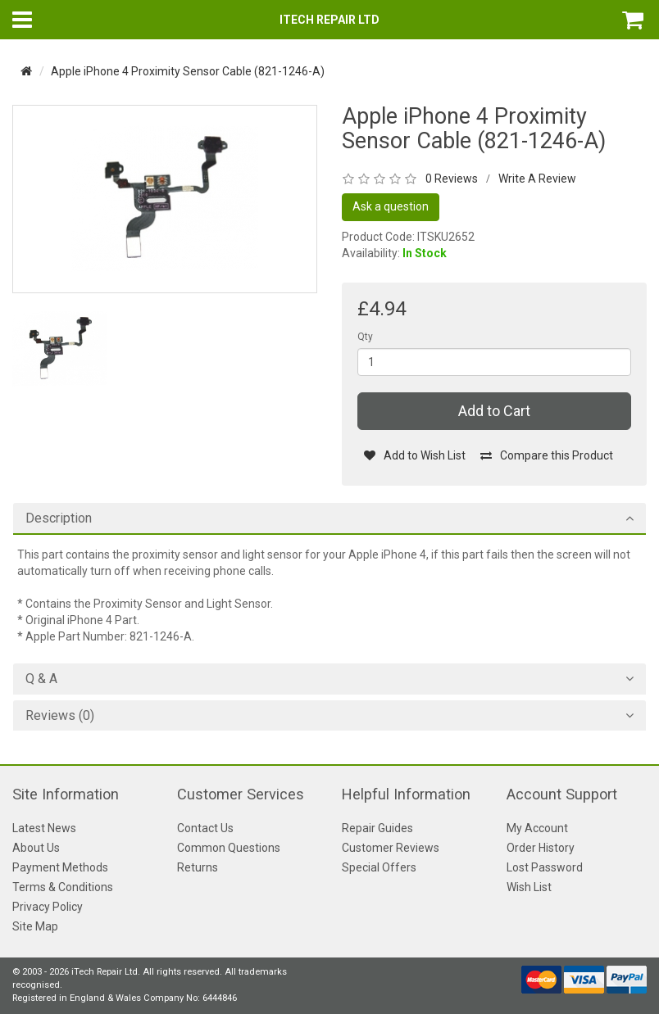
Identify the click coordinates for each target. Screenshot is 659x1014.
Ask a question (390, 206)
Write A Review (537, 178)
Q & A (41, 679)
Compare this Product (546, 455)
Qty (365, 336)
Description (58, 518)
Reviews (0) (59, 715)
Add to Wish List (414, 455)
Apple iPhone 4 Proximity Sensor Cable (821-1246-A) (188, 71)
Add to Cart (494, 410)
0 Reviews (451, 178)
